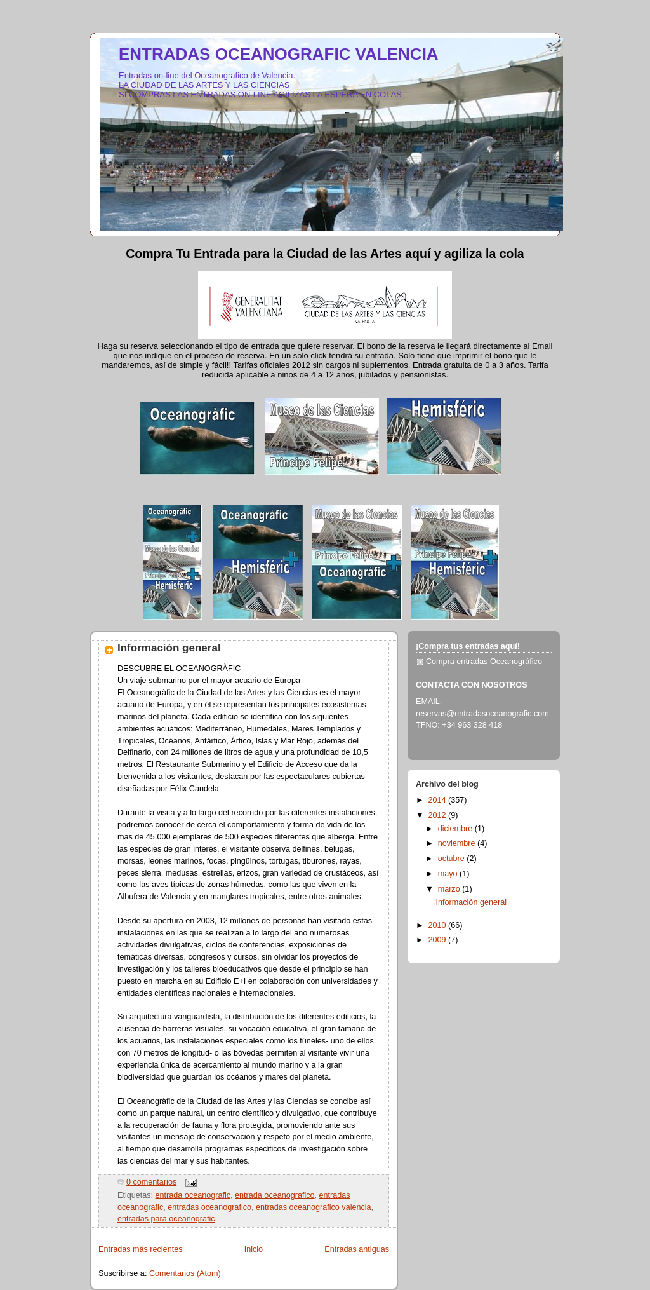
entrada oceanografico (274, 1195)
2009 (438, 939)
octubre (452, 858)
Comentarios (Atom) (185, 1273)
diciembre (456, 828)
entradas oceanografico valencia (313, 1207)
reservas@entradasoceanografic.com (482, 713)
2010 (438, 925)
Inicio (253, 1249)
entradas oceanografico (209, 1207)
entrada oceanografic (193, 1195)
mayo (449, 873)
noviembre (457, 843)
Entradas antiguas (356, 1249)
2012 (438, 815)
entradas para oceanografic (166, 1218)
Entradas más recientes (140, 1249)
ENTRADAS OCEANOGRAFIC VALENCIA (279, 54)
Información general (169, 648)
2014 (438, 800)
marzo (450, 889)
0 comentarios (151, 1182)
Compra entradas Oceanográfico (484, 661)
